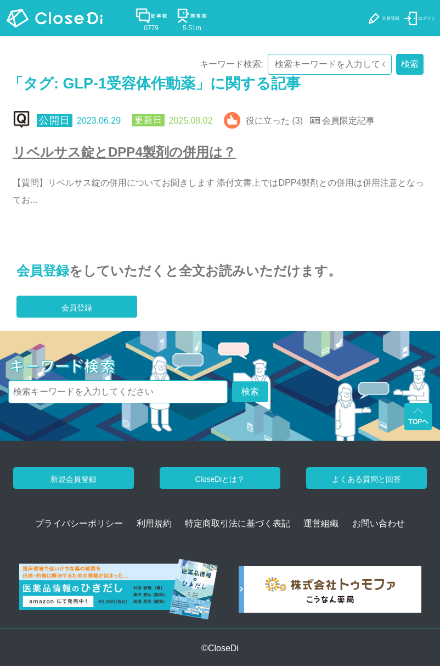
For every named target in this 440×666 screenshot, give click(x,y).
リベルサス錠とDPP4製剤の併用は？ (124, 152)
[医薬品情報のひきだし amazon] (118, 593)
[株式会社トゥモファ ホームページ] (330, 593)
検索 (410, 64)
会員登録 (42, 270)
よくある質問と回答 (366, 479)
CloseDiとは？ (220, 479)
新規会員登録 (73, 479)
